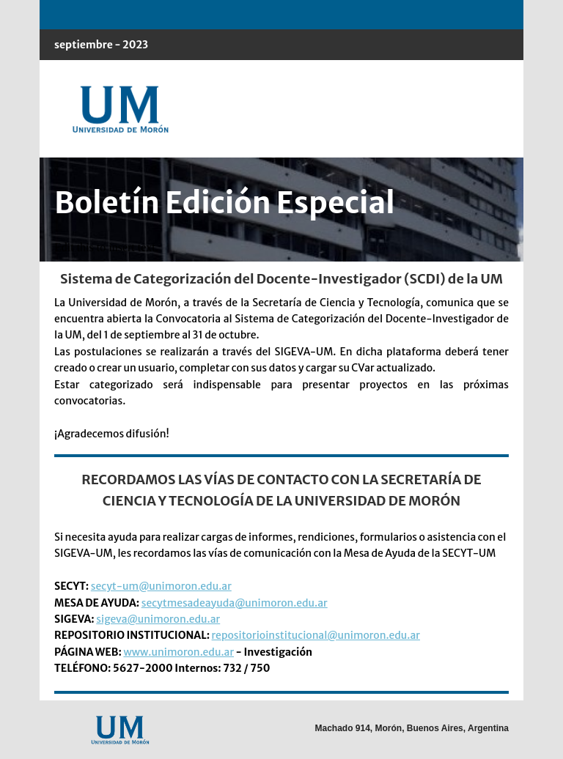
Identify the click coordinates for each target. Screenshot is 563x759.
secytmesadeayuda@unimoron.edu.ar (234, 603)
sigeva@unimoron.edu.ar (158, 619)
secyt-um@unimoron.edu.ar (161, 586)
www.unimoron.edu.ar (178, 652)
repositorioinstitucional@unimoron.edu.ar (316, 635)
